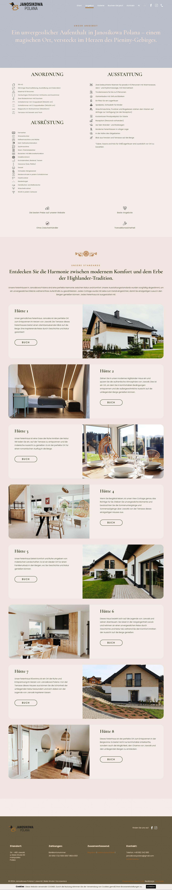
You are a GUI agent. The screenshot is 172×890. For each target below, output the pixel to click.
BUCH (26, 343)
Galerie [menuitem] (99, 5)
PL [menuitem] (138, 5)
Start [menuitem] (78, 5)
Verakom (159, 881)
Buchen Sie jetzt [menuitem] (114, 5)
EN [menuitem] (144, 5)
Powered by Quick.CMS (133, 881)
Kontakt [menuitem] (130, 5)
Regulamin (92, 852)
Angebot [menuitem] (88, 5)
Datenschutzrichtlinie (105, 852)
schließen (151, 886)
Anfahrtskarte (132, 859)
